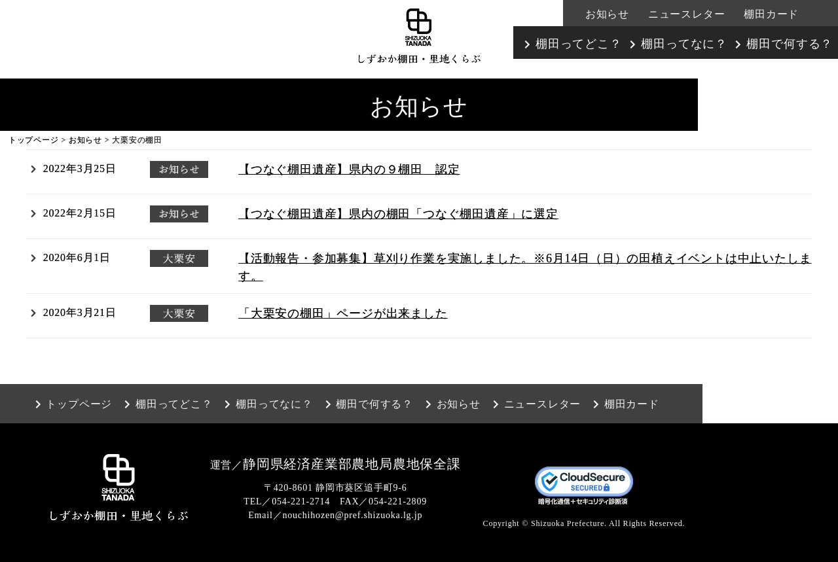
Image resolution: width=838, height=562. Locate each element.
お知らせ (607, 14)
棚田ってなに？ (684, 43)
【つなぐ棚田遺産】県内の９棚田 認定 (349, 169)
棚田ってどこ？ (579, 43)
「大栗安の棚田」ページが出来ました (343, 313)
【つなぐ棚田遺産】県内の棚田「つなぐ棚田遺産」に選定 (398, 213)
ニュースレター (686, 14)
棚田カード (771, 14)
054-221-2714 (301, 501)
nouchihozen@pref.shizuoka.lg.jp (352, 515)
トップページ (34, 140)
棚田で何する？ (789, 43)
